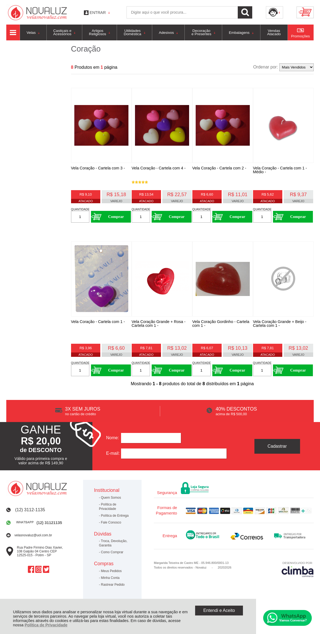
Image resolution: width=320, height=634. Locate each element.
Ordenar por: (265, 67)
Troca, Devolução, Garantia (113, 544)
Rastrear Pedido (113, 585)
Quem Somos (111, 498)
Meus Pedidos (111, 571)
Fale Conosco (111, 523)
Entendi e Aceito (219, 610)
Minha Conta (110, 578)
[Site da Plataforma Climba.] (297, 570)
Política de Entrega (114, 516)
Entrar (98, 12)
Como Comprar (112, 553)
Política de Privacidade (46, 625)
